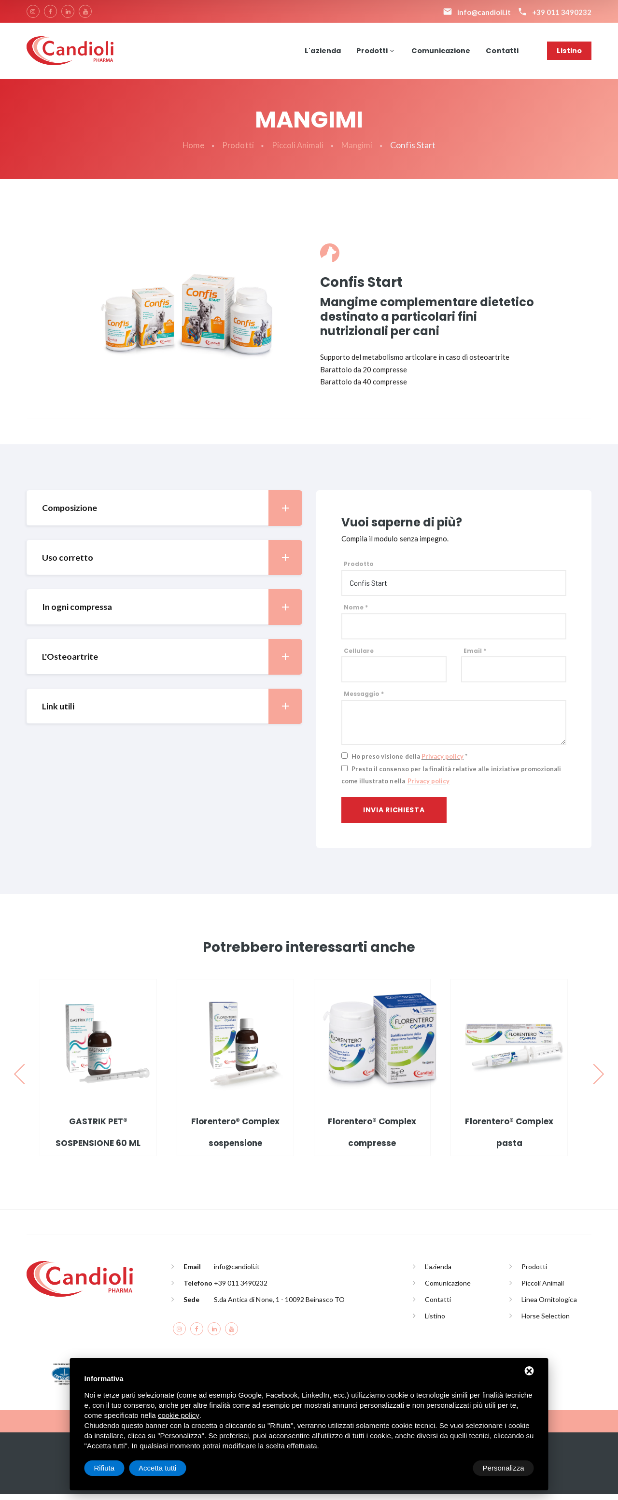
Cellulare (359, 656)
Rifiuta (452, 1468)
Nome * (356, 613)
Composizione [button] (172, 513)
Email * (475, 656)
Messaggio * (364, 699)
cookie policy (178, 1415)
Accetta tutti (505, 1468)
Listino (569, 53)
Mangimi (358, 150)
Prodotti (369, 53)
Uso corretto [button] (172, 562)
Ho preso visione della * (409, 762)
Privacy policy (442, 762)
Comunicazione (439, 53)
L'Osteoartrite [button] (172, 662)
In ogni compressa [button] (172, 612)
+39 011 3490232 (240, 1288)
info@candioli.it (237, 1272)
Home (191, 150)
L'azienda (318, 53)
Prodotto (359, 570)
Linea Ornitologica (549, 1305)
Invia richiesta (394, 816)
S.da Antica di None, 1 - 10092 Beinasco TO (279, 1305)
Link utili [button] (172, 712)
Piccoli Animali (297, 150)
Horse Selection (545, 1321)
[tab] (164, 513)
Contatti (501, 53)
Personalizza (115, 1468)
